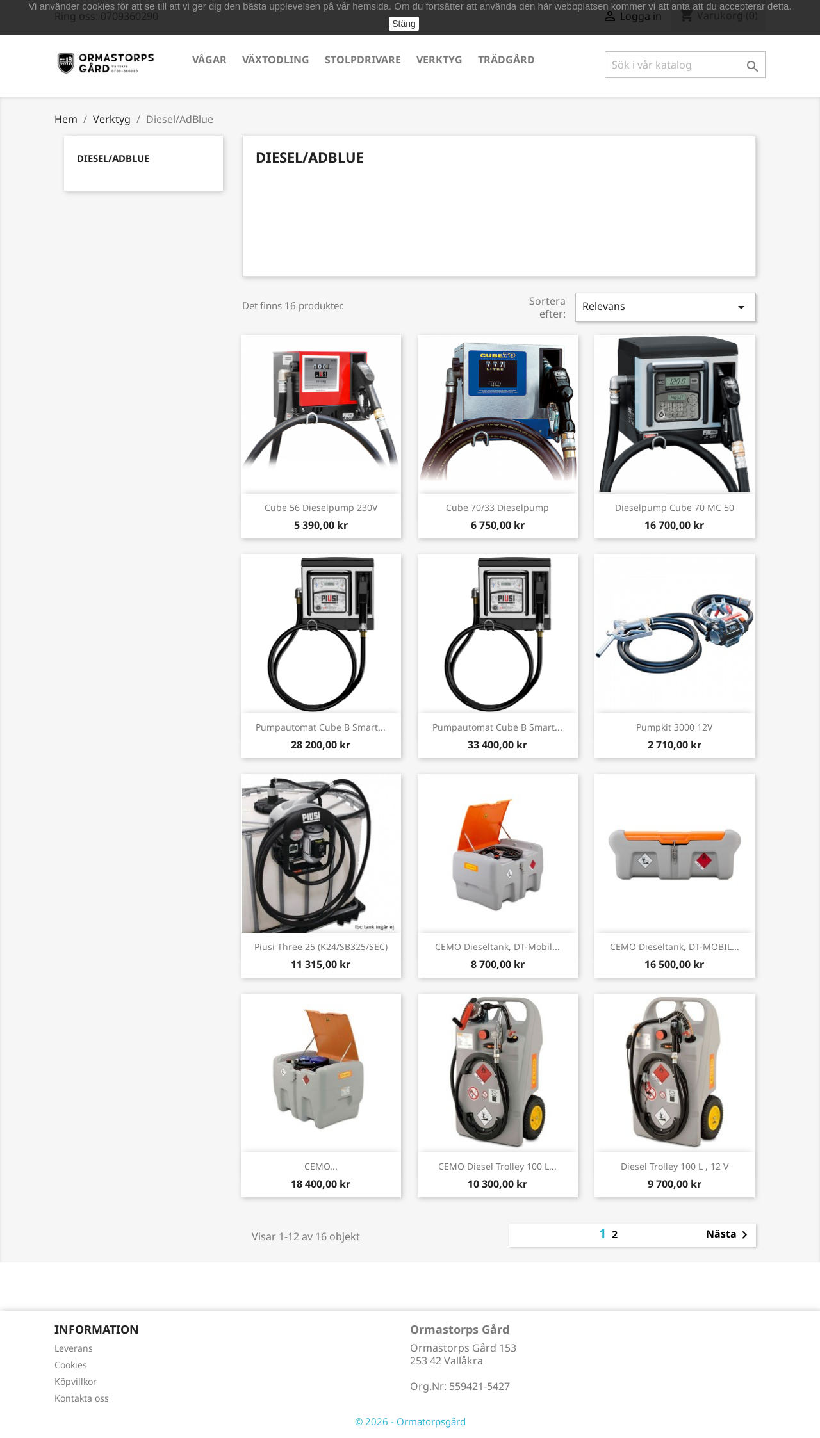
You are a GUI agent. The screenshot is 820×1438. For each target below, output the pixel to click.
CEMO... (321, 1166)
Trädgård (506, 60)
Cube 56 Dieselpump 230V (321, 507)
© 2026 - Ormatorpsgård (410, 1421)
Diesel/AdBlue (113, 158)
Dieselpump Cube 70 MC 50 (674, 507)
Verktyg (439, 60)
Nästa (729, 1235)
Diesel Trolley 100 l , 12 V (674, 1166)
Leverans (73, 1348)
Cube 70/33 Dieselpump (497, 507)
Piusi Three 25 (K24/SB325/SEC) (321, 947)
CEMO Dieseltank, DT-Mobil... (497, 947)
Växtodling (275, 60)
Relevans (665, 307)
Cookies (70, 1365)
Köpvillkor (75, 1381)
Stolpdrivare (363, 60)
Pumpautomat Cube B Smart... (321, 727)
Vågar (209, 60)
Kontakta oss (81, 1398)
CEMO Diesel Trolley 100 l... (497, 1166)
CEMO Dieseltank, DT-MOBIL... (674, 947)
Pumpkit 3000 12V (674, 727)
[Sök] (685, 64)
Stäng (404, 24)
